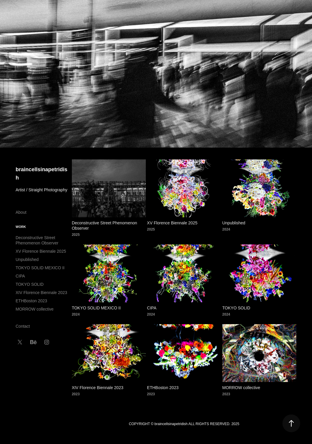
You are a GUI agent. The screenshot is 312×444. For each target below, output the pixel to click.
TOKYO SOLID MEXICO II (40, 267)
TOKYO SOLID (30, 284)
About (21, 212)
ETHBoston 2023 (31, 300)
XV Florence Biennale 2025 (41, 251)
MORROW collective (35, 309)
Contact (23, 326)
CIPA (20, 276)
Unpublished (27, 259)
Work (21, 226)
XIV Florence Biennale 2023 (41, 292)
